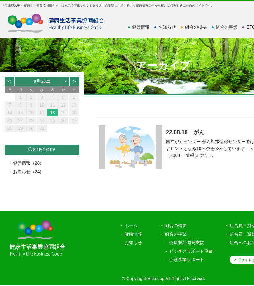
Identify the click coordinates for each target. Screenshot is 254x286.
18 (52, 112)
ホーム (131, 224)
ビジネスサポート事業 (191, 250)
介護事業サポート (186, 258)
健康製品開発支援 (186, 241)
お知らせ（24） (28, 171)
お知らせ (165, 27)
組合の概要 (194, 27)
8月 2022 (42, 81)
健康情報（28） (28, 163)
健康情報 (138, 27)
